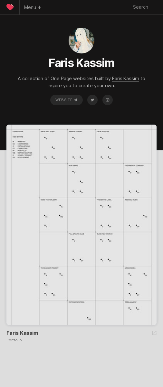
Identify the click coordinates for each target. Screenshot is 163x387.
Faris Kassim (125, 78)
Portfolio (14, 340)
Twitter (92, 100)
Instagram (108, 100)
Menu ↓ (33, 7)
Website (66, 100)
